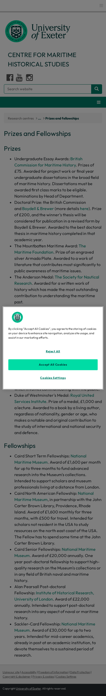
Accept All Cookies (53, 364)
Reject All (53, 351)
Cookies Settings (53, 378)
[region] (53, 348)
